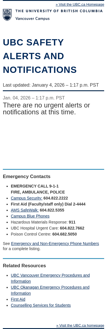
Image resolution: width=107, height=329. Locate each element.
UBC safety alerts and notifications (40, 56)
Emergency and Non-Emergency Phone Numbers (55, 243)
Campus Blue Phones (30, 216)
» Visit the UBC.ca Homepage (80, 4)
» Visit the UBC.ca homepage (80, 325)
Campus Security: (26, 198)
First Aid (18, 299)
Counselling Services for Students (41, 305)
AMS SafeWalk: (25, 210)
